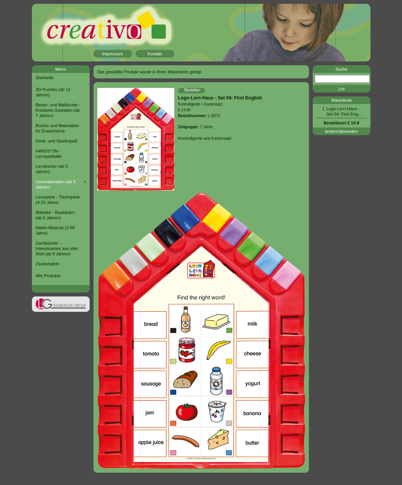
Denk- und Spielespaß (57, 141)
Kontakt (155, 53)
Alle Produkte (48, 275)
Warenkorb (341, 100)
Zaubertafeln (48, 264)
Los (341, 88)
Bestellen (192, 90)
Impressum (112, 53)
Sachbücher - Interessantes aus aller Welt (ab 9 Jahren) (57, 248)
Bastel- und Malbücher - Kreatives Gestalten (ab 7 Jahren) (58, 110)
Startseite (44, 77)
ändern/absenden (341, 131)
